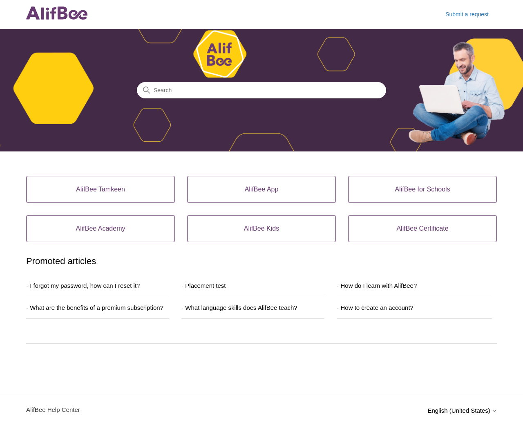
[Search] (261, 90)
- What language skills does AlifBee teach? (239, 307)
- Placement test (203, 285)
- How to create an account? (375, 307)
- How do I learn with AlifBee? (377, 285)
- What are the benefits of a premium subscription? (94, 307)
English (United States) (462, 410)
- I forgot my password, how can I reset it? (83, 285)
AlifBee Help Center (53, 409)
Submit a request (467, 14)
